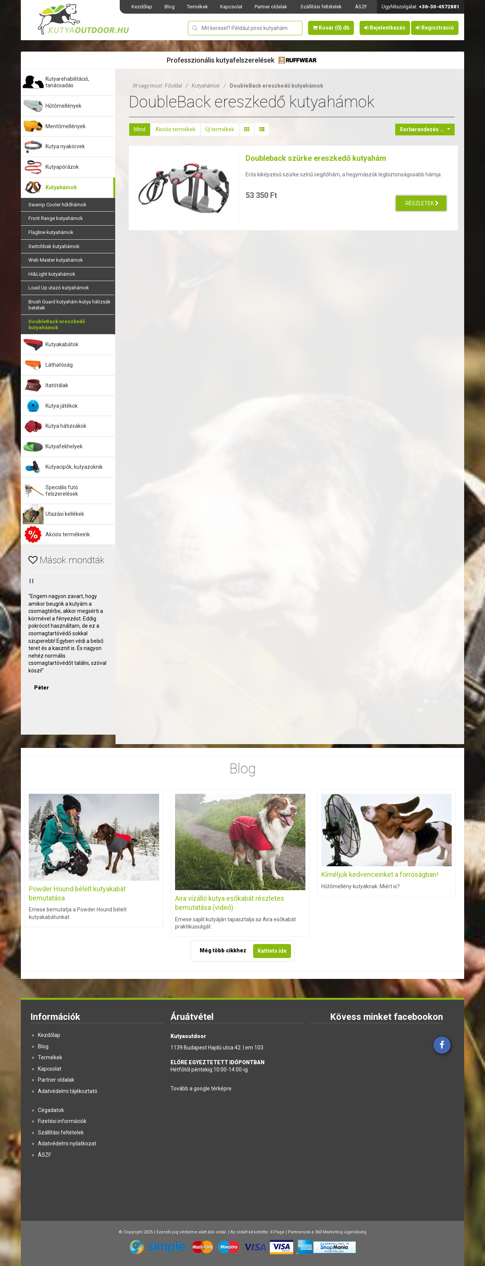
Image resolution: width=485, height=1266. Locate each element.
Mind (140, 129)
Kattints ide (272, 951)
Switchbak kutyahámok (54, 246)
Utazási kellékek (64, 514)
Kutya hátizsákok (65, 426)
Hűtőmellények (63, 106)
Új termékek (219, 129)
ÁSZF (361, 6)
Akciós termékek (175, 129)
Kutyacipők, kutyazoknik (74, 467)
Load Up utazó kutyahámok (58, 288)
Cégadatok (51, 1110)
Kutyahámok (61, 187)
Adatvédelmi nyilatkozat (67, 1143)
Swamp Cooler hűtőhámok (57, 204)
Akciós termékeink (67, 534)
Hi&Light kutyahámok (51, 274)
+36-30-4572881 (439, 6)
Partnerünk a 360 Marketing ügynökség (327, 1232)
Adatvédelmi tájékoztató (67, 1091)
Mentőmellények (65, 126)
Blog (169, 6)
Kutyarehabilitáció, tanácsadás (67, 82)
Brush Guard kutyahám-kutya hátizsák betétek (69, 305)
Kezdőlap (141, 6)
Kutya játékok (61, 406)
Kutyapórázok (62, 167)
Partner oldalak (271, 6)
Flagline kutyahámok (51, 232)
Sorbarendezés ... (423, 129)
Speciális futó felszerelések (61, 490)
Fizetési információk (62, 1121)
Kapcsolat (231, 6)
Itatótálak (56, 385)
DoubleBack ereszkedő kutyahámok (56, 324)
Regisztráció (435, 28)
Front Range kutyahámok (55, 218)
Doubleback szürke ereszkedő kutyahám (316, 158)
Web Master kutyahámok (55, 260)
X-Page (277, 1232)
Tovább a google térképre (201, 1088)
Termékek (197, 6)
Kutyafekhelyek (64, 446)
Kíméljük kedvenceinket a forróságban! (379, 874)
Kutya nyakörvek (65, 146)
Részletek (422, 203)
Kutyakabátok (61, 344)
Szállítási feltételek (321, 6)
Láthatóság (59, 365)
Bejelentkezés (384, 28)
